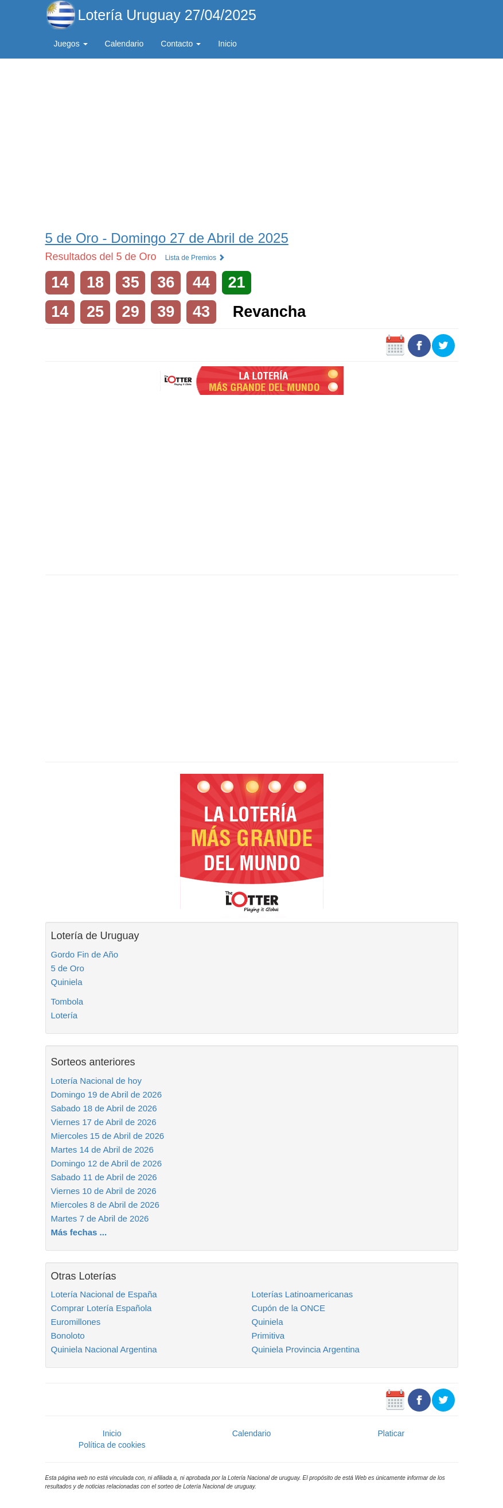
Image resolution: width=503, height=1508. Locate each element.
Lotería (64, 1015)
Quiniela (67, 982)
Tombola (67, 1001)
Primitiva (268, 1335)
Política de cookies (112, 1444)
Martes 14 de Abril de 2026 (102, 1149)
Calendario (124, 43)
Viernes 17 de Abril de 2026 (104, 1122)
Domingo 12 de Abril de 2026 (106, 1163)
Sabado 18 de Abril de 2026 (104, 1108)
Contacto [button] (181, 43)
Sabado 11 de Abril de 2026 (104, 1177)
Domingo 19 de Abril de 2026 (106, 1094)
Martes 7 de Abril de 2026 (100, 1218)
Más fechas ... (79, 1232)
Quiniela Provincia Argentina (306, 1349)
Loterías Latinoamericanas (302, 1294)
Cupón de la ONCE (288, 1308)
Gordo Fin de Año (85, 954)
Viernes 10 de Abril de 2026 (104, 1191)
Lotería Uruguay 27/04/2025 (167, 15)
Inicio (227, 43)
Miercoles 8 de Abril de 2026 (105, 1204)
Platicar (390, 1433)
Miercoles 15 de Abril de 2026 (108, 1136)
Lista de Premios (195, 258)
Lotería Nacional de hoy (96, 1081)
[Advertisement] (251, 141)
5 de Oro (67, 968)
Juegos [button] (71, 43)
